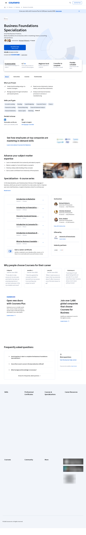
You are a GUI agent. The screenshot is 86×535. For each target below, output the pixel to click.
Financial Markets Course (51, 415)
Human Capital (22, 111)
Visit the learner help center (68, 362)
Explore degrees (39, 317)
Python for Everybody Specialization (50, 427)
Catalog (6, 450)
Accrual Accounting (10, 104)
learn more (74, 368)
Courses (26, 77)
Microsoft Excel (8, 411)
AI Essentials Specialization (51, 398)
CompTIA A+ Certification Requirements (71, 403)
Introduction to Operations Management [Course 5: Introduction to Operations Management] (31, 233)
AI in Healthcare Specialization (52, 406)
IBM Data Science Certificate (32, 425)
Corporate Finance (41, 104)
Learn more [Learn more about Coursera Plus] (11, 317)
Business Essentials (28, 7)
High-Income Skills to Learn (71, 418)
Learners (27, 440)
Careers (6, 448)
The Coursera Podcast (30, 450)
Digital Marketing (8, 406)
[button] (32, 40)
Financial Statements (10, 111)
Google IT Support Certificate (32, 409)
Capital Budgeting (29, 104)
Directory (47, 460)
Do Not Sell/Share (49, 468)
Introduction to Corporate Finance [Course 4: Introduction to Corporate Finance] (28, 224)
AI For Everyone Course (50, 403)
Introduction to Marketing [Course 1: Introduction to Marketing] (25, 199)
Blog (26, 448)
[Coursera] (14, 2)
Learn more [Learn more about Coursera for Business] (64, 323)
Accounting (7, 396)
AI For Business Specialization (52, 401)
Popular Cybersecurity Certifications (70, 429)
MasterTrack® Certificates (11, 458)
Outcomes (16, 77)
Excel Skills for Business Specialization (51, 412)
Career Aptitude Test (70, 396)
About (7, 77)
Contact (47, 455)
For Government (8, 465)
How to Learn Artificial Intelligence (70, 421)
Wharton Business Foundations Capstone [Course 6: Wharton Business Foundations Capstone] (31, 241)
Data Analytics (7, 404)
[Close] (79, 11)
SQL (5, 419)
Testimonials (38, 77)
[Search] (70, 3)
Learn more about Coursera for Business (19, 145)
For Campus (7, 468)
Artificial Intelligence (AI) (10, 398)
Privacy (46, 448)
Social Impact (7, 473)
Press (46, 440)
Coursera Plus (7, 453)
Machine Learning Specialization (49, 418)
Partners (27, 443)
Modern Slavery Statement (51, 465)
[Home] (4, 7)
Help (46, 450)
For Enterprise (8, 463)
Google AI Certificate (30, 398)
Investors (47, 443)
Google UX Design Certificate (32, 416)
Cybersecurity (8, 401)
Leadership (7, 445)
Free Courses (7, 476)
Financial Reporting (23, 107)
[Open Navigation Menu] (6, 3)
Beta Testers (28, 445)
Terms (46, 445)
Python (6, 416)
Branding (20, 104)
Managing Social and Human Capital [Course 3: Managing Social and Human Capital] (29, 216)
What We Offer (8, 443)
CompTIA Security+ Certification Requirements (71, 408)
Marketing (30, 111)
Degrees (6, 460)
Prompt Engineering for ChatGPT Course (50, 422)
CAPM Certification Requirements (69, 399)
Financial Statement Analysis (38, 107)
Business (18, 7)
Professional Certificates (10, 455)
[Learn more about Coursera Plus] (24, 55)
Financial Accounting (10, 107)
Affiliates (47, 463)
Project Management (9, 414)
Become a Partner (8, 470)
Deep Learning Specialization (52, 408)
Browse (11, 7)
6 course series (10, 64)
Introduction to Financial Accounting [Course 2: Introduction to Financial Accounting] (29, 207)
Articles (47, 458)
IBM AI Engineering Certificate (32, 418)
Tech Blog (27, 453)
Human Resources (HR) (10, 409)
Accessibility (48, 453)
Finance (51, 104)
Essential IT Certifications (71, 411)
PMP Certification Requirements (69, 425)
